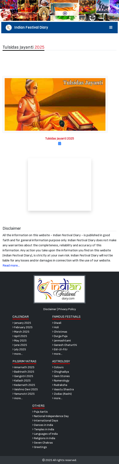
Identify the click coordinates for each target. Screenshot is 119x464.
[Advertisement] (59, 63)
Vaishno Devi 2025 (25, 389)
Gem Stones (61, 376)
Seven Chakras (42, 442)
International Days (45, 420)
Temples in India (43, 429)
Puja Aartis (40, 411)
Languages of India (45, 434)
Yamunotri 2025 (23, 394)
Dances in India (42, 425)
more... (17, 354)
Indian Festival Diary (59, 27)
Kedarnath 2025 (23, 385)
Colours (58, 367)
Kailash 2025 (21, 380)
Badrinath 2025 (23, 371)
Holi (55, 327)
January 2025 (21, 323)
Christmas (59, 331)
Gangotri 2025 (22, 376)
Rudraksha (59, 385)
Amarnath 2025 (23, 367)
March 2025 (20, 331)
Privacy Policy (67, 309)
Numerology (60, 380)
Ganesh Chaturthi (64, 345)
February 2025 (22, 327)
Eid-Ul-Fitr (60, 349)
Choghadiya (60, 371)
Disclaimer (49, 309)
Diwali (56, 323)
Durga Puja (59, 336)
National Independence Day (50, 416)
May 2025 (19, 340)
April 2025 (19, 336)
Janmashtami (61, 340)
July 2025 (19, 349)
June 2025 (19, 345)
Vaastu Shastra (63, 389)
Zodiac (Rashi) (62, 394)
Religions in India (43, 438)
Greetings (39, 447)
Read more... (11, 266)
